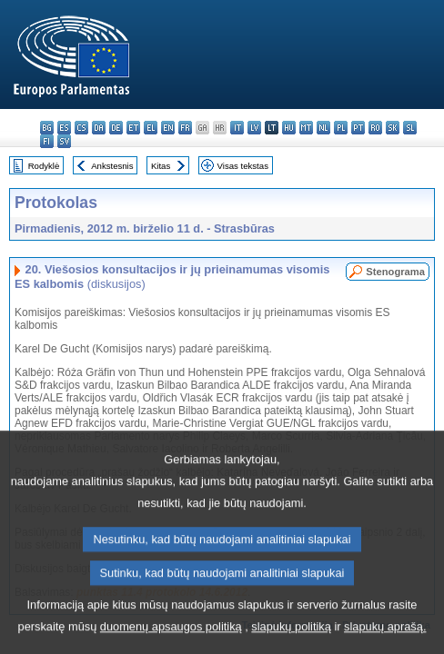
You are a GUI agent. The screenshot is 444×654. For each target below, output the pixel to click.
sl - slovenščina (410, 127)
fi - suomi (47, 141)
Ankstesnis (112, 166)
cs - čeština (81, 127)
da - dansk (99, 127)
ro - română (375, 127)
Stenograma (395, 271)
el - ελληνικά (150, 127)
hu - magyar (289, 127)
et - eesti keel (133, 127)
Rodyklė (44, 166)
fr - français (185, 127)
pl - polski (341, 127)
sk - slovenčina (392, 127)
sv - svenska (64, 141)
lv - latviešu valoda (254, 127)
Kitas (160, 166)
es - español (64, 127)
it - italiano (237, 127)
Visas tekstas (242, 166)
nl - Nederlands (323, 127)
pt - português (358, 127)
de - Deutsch (116, 127)
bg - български (47, 127)
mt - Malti (306, 127)
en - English (168, 127)
